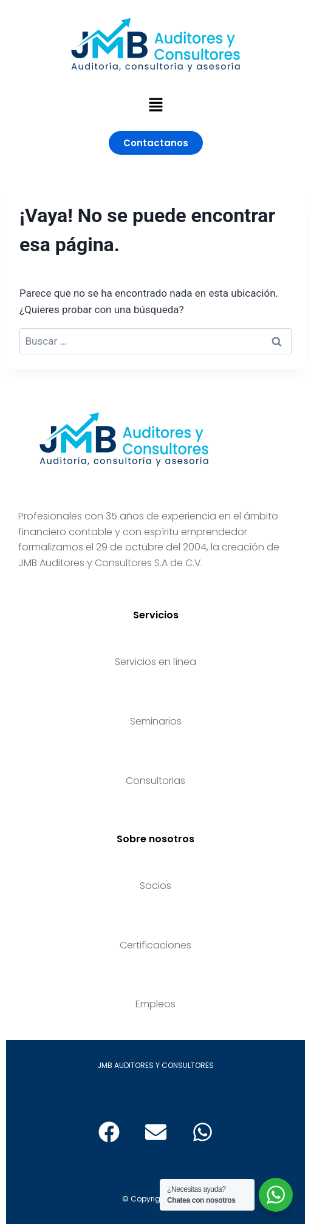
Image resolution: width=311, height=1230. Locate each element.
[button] (155, 105)
